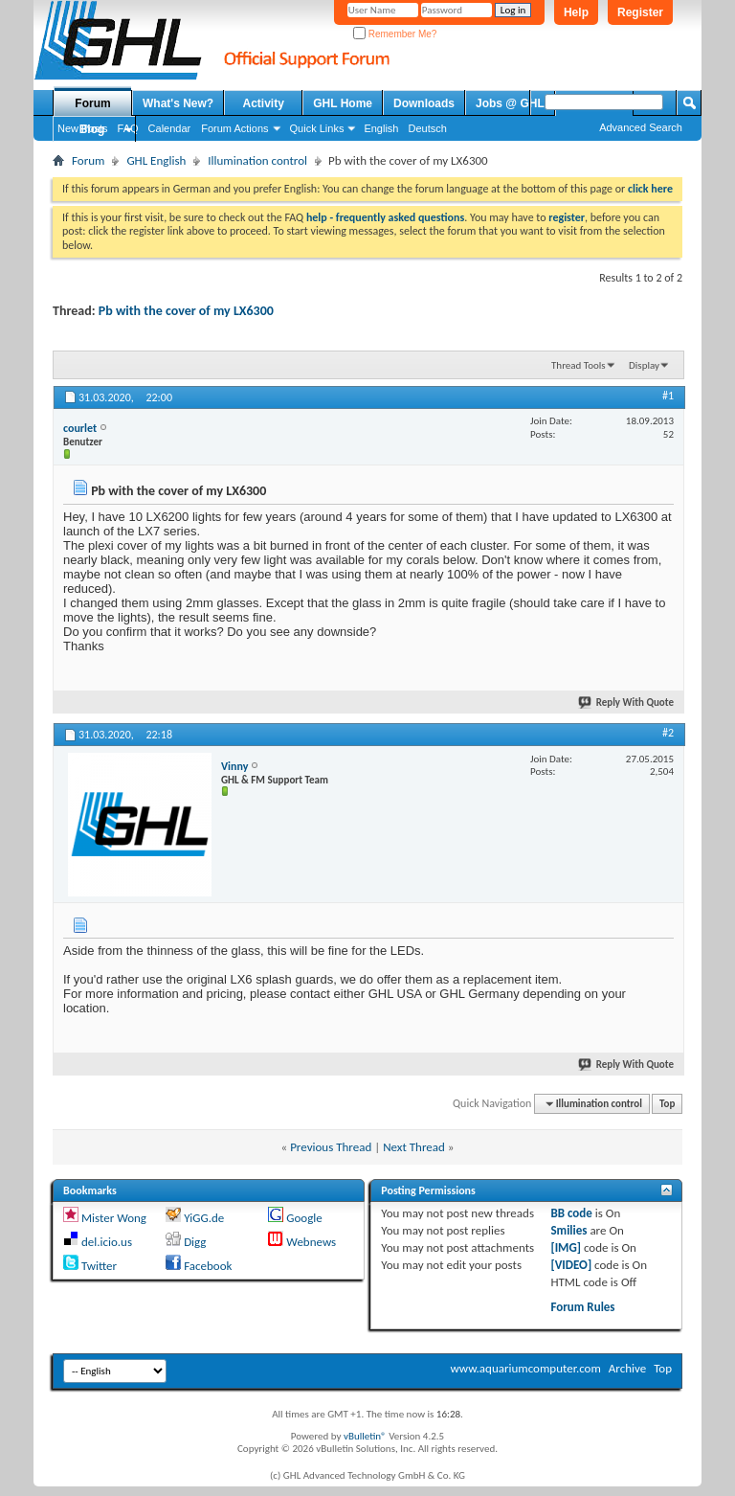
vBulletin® (365, 1436)
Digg (195, 1242)
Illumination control (257, 160)
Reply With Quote (627, 702)
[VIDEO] (570, 1265)
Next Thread (414, 1147)
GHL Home (342, 103)
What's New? (178, 103)
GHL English (156, 160)
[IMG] (565, 1247)
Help (576, 12)
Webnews (311, 1242)
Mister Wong (113, 1218)
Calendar (169, 128)
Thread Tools (578, 365)
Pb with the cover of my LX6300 (186, 311)
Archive (627, 1368)
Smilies (568, 1230)
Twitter (99, 1265)
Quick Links (317, 128)
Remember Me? (394, 34)
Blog (92, 129)
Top (667, 1104)
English (381, 128)
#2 (668, 732)
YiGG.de (204, 1218)
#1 (668, 395)
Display (644, 365)
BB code (570, 1213)
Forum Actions (234, 128)
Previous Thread (330, 1147)
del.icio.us (106, 1242)
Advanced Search (640, 127)
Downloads (424, 103)
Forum (92, 103)
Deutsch (427, 128)
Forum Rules (582, 1307)
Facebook (208, 1265)
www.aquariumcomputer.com (525, 1368)
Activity (263, 103)
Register (640, 12)
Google (304, 1218)
